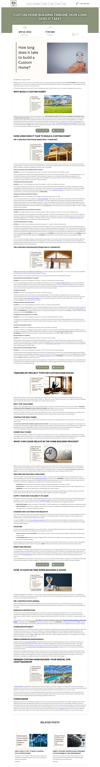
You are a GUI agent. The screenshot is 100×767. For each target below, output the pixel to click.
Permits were (26, 233)
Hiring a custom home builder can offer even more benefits (43, 647)
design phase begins (43, 198)
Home (29, 4)
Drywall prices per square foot (76, 217)
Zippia (32, 634)
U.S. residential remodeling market (63, 331)
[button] (45, 4)
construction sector (46, 500)
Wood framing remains (33, 298)
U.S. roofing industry (79, 309)
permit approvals (27, 554)
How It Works (36, 4)
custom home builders (30, 642)
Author (76, 34)
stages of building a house (63, 282)
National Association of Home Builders (67, 123)
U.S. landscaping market (44, 356)
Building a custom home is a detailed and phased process (28, 271)
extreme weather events (41, 478)
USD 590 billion (47, 205)
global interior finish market (53, 343)
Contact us (62, 708)
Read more (17, 761)
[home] (14, 4)
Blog (64, 4)
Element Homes (19, 686)
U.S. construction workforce (37, 520)
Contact (58, 4)
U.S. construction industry (56, 190)
